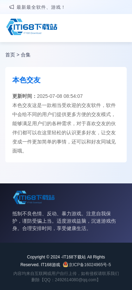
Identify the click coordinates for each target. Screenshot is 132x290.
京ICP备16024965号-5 (90, 264)
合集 (26, 55)
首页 (10, 55)
